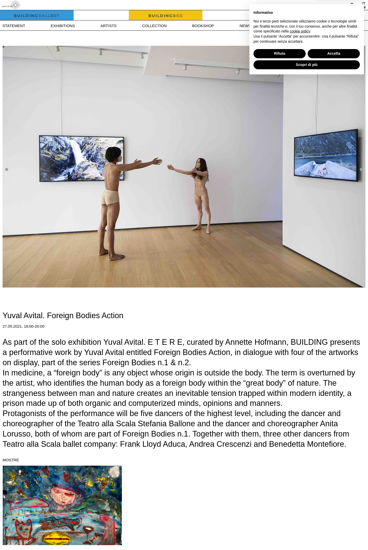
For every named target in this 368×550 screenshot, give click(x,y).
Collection (154, 26)
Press (283, 26)
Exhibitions (63, 26)
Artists (108, 26)
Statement (14, 26)
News (245, 26)
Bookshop (203, 26)
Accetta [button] (333, 525)
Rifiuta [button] (279, 525)
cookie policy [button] (300, 503)
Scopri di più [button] (307, 536)
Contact (324, 26)
